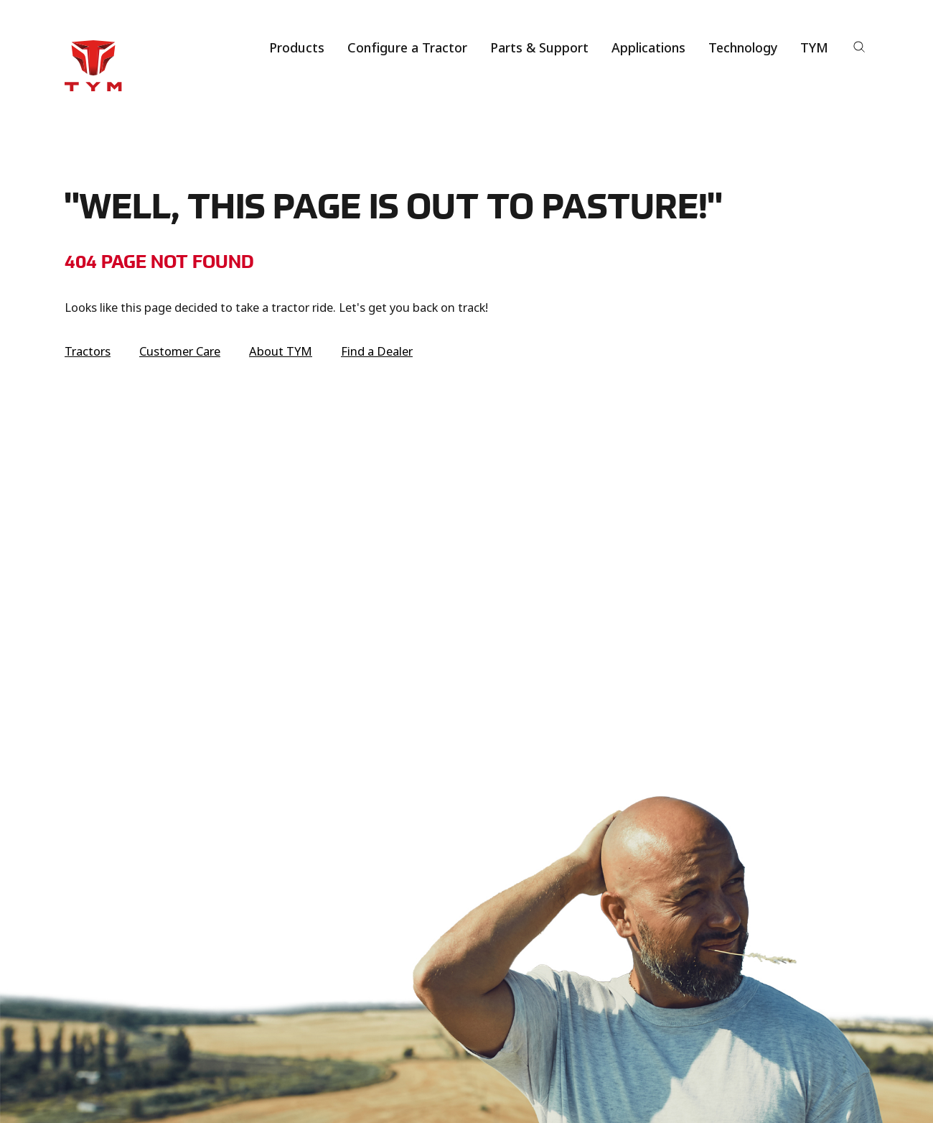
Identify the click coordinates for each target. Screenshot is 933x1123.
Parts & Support (539, 48)
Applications (648, 48)
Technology (742, 48)
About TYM (280, 351)
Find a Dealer (377, 351)
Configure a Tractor (407, 48)
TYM (814, 48)
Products (296, 48)
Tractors (88, 351)
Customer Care (179, 351)
